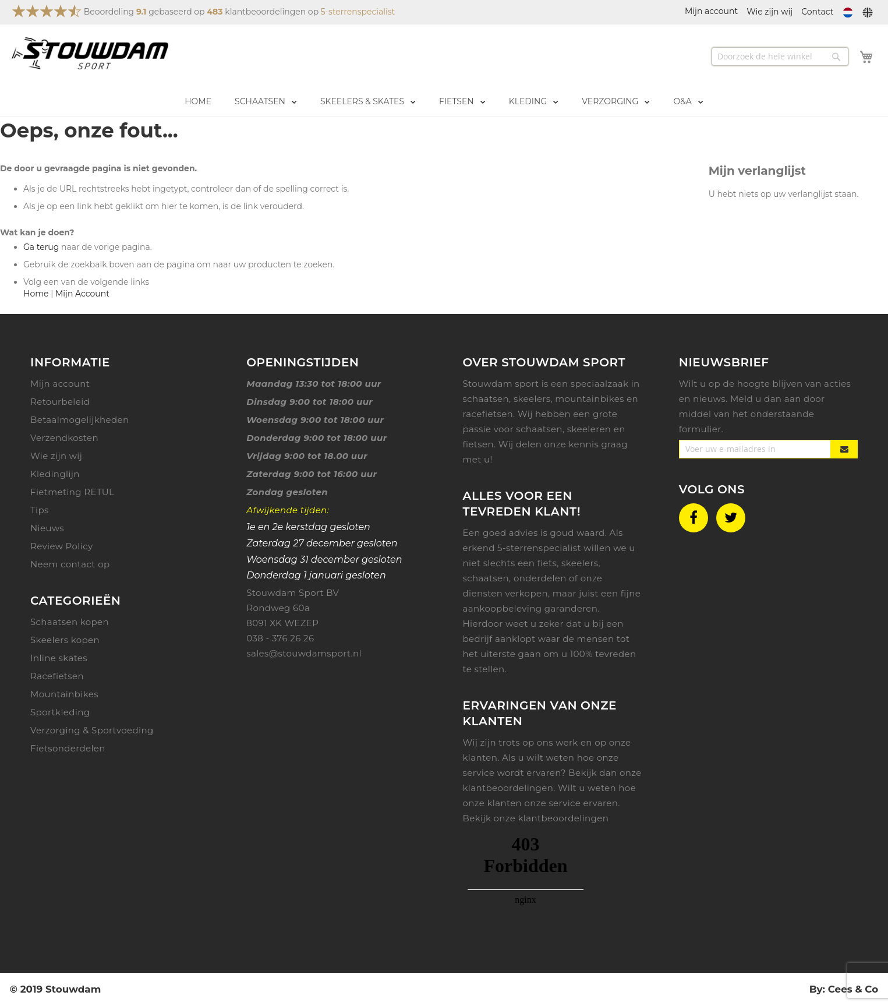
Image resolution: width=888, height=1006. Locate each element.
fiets (547, 563)
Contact (817, 11)
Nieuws (47, 528)
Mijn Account (82, 293)
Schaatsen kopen (69, 621)
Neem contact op (70, 564)
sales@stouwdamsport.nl (304, 653)
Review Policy (61, 546)
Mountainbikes (64, 694)
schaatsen (486, 578)
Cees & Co (853, 989)
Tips (39, 510)
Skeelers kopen (65, 639)
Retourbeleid (60, 401)
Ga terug (41, 247)
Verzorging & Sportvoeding (92, 730)
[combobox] (780, 56)
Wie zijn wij (770, 11)
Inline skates (58, 657)
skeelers (580, 563)
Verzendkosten (64, 437)
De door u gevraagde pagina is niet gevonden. (98, 168)
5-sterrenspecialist (358, 11)
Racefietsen (57, 676)
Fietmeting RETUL (72, 491)
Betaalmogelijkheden (79, 419)
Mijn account (60, 383)
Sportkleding (60, 712)
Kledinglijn (55, 473)
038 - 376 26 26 (280, 638)
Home (35, 293)
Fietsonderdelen (67, 748)
